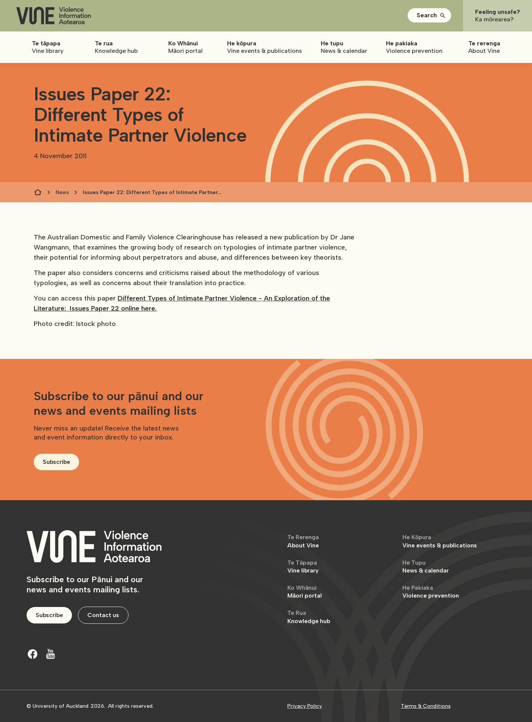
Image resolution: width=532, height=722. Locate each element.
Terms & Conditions (426, 706)
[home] (53, 16)
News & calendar (425, 566)
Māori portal (304, 591)
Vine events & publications (439, 541)
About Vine (303, 541)
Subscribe (56, 461)
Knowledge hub (308, 617)
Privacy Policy (304, 706)
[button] (429, 15)
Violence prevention (430, 591)
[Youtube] (51, 654)
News (62, 192)
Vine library (303, 566)
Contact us (103, 615)
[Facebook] (33, 654)
